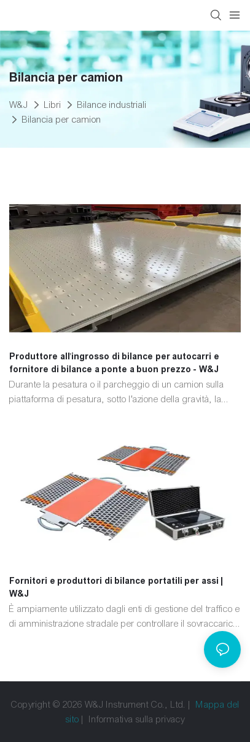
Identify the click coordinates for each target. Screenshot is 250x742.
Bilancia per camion (61, 119)
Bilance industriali (112, 104)
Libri (52, 104)
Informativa (111, 719)
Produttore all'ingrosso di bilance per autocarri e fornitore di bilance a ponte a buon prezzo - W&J (114, 362)
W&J (18, 104)
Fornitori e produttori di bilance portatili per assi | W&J (116, 587)
